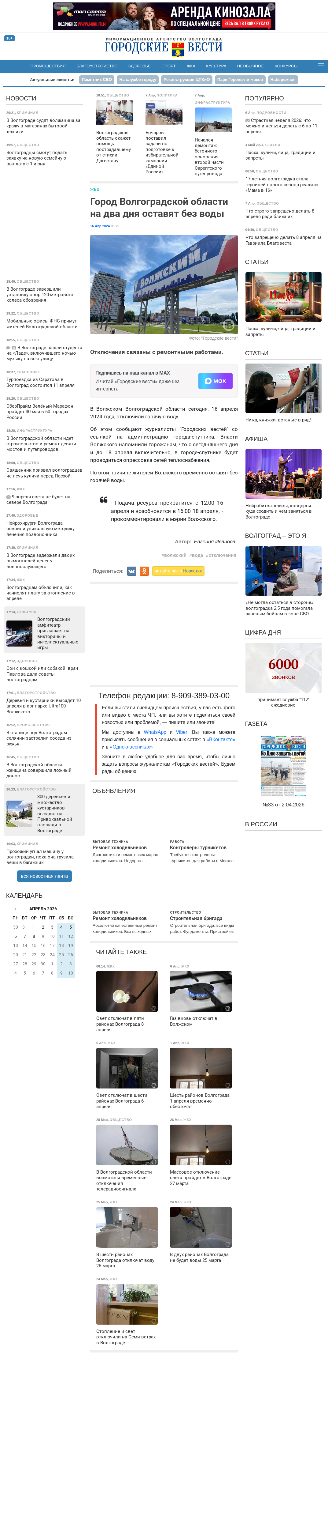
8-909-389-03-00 (200, 695)
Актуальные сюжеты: (52, 79)
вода (197, 555)
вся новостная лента (44, 876)
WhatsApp (157, 732)
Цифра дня (263, 632)
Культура (216, 66)
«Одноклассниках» (131, 746)
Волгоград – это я (275, 535)
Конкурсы (286, 66)
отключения (222, 555)
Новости (21, 98)
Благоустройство (97, 66)
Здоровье (139, 66)
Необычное (250, 66)
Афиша (256, 439)
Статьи (257, 261)
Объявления (113, 790)
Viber (181, 732)
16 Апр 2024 (100, 226)
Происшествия (48, 66)
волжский (175, 555)
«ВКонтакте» (220, 739)
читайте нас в (178, 570)
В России (261, 824)
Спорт (168, 66)
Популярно (264, 98)
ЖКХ (190, 66)
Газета (256, 723)
